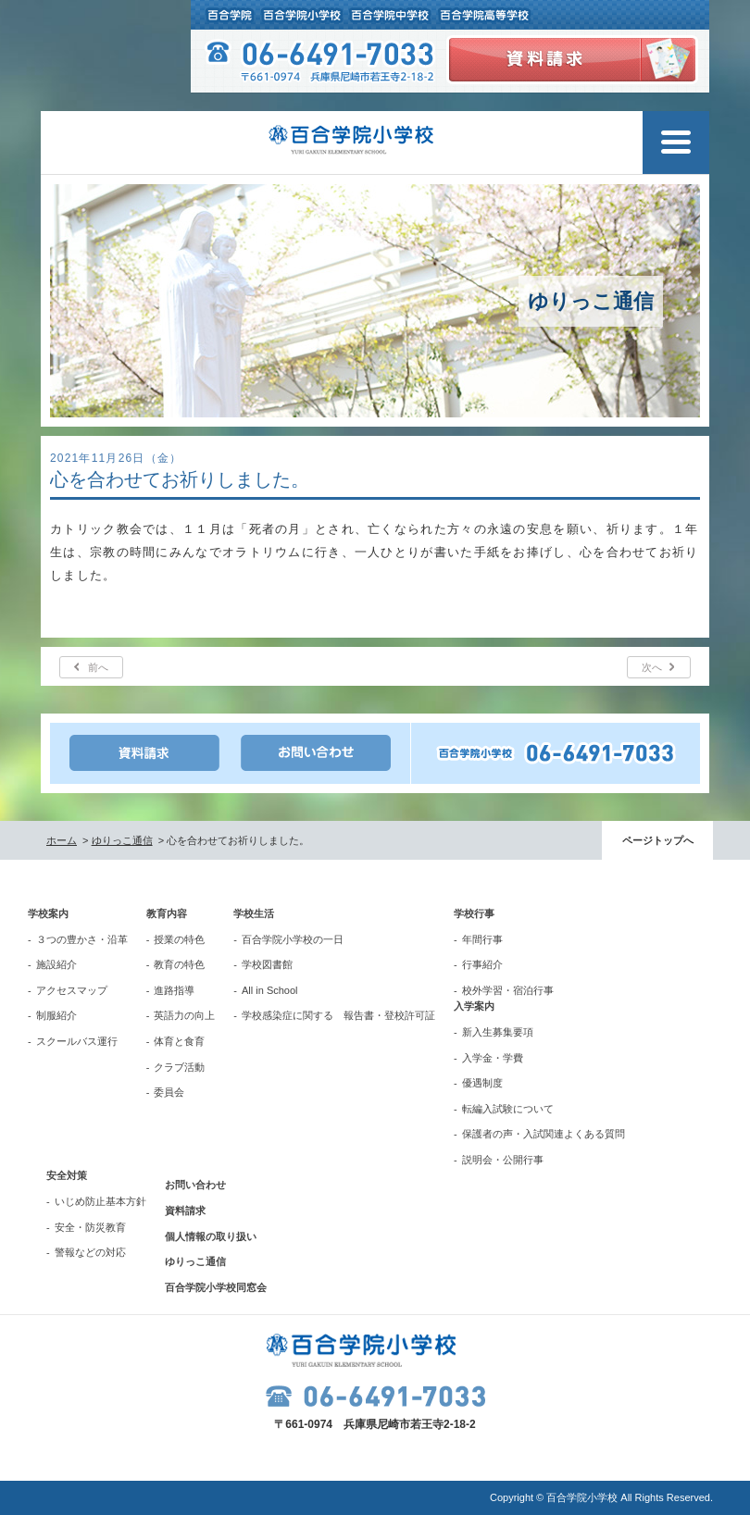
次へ (652, 667)
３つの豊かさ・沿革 (82, 939)
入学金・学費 (492, 1057)
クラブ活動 (179, 1067)
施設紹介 (56, 964)
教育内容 (166, 913)
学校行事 (474, 913)
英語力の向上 (184, 1015)
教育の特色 (179, 964)
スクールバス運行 (77, 1041)
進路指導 (174, 990)
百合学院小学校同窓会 (216, 1287)
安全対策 (66, 1175)
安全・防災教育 (90, 1227)
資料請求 (185, 1210)
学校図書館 (267, 964)
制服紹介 (56, 1015)
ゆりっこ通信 (122, 840)
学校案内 (48, 913)
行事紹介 (482, 964)
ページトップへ (658, 840)
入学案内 (474, 1006)
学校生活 (253, 913)
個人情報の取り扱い (210, 1236)
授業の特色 (179, 939)
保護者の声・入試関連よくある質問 (543, 1133)
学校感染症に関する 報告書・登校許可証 (338, 1015)
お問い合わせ (195, 1184)
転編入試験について (508, 1108)
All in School (270, 990)
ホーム (61, 840)
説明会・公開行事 (503, 1159)
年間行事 (482, 939)
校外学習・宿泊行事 (508, 990)
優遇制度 (482, 1082)
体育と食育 (179, 1041)
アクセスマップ (71, 990)
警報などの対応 (90, 1252)
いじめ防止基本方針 (100, 1201)
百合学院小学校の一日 (293, 939)
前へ (98, 667)
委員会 (169, 1092)
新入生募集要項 (497, 1031)
